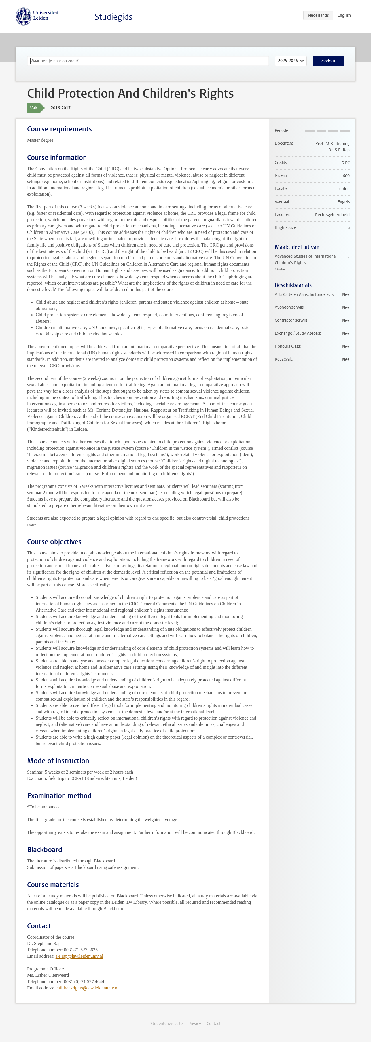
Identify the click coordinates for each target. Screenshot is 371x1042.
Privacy (194, 1023)
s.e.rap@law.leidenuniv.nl (79, 956)
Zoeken (328, 61)
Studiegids (113, 17)
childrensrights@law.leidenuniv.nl (87, 987)
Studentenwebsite (166, 1023)
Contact (214, 1023)
